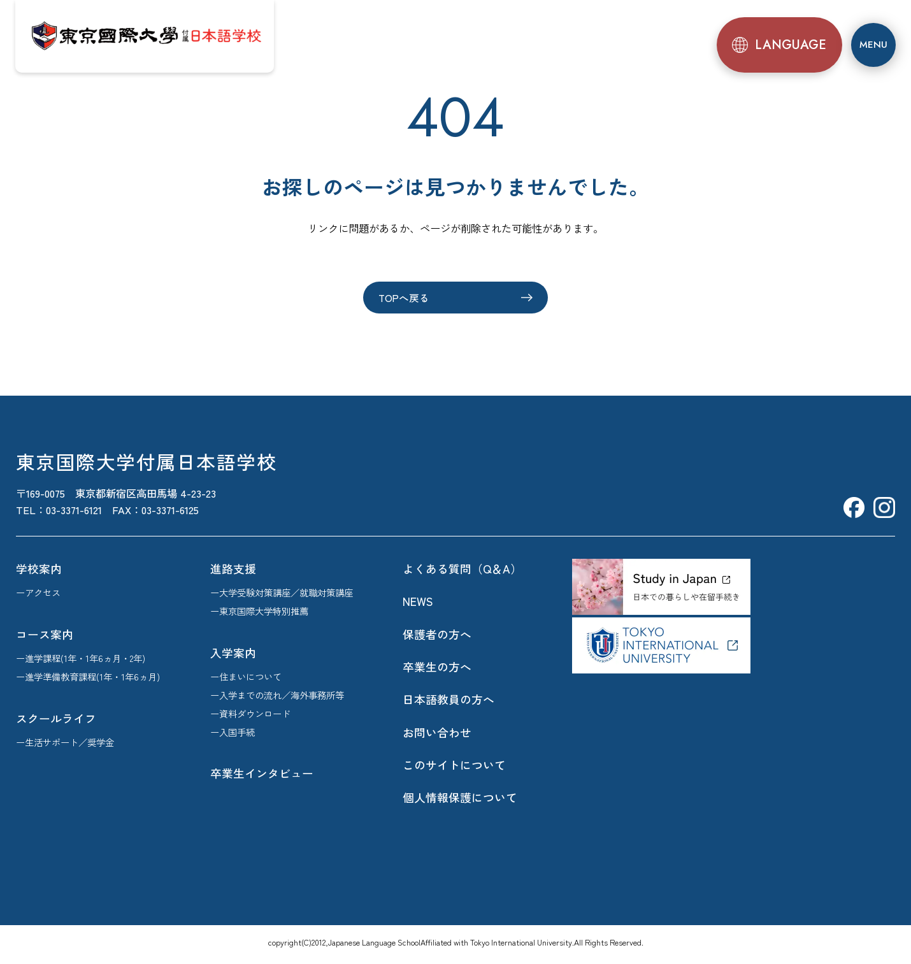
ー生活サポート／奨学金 (65, 743)
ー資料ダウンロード (250, 714)
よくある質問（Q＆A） (462, 569)
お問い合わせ (437, 733)
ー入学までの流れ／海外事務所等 (277, 696)
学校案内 (39, 569)
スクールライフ (56, 719)
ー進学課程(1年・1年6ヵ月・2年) (80, 659)
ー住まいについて (246, 677)
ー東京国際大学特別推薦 (259, 612)
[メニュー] (871, 42)
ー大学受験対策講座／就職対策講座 (281, 594)
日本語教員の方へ (448, 701)
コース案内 (44, 635)
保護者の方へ (437, 635)
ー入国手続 (232, 733)
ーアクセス (38, 594)
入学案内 (233, 653)
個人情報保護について (460, 799)
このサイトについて (454, 766)
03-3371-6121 (74, 511)
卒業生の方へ (437, 667)
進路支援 (233, 569)
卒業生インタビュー (261, 774)
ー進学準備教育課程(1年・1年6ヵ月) (88, 677)
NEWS (418, 602)
